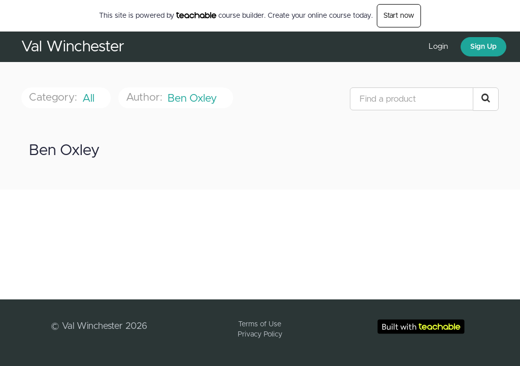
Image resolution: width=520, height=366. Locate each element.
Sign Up (483, 46)
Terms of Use (259, 324)
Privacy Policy (260, 334)
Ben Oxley (194, 98)
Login (438, 46)
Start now (398, 15)
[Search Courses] (486, 99)
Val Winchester (72, 46)
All (90, 98)
